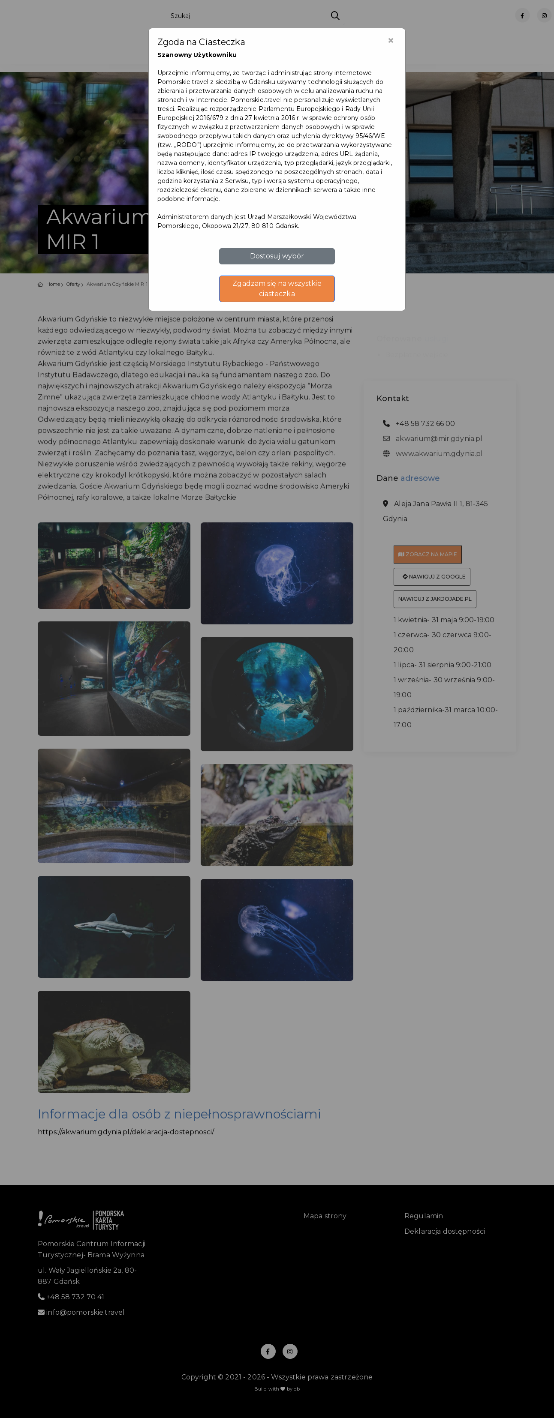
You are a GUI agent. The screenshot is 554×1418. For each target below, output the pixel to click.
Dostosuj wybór (277, 256)
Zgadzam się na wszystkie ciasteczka (276, 288)
